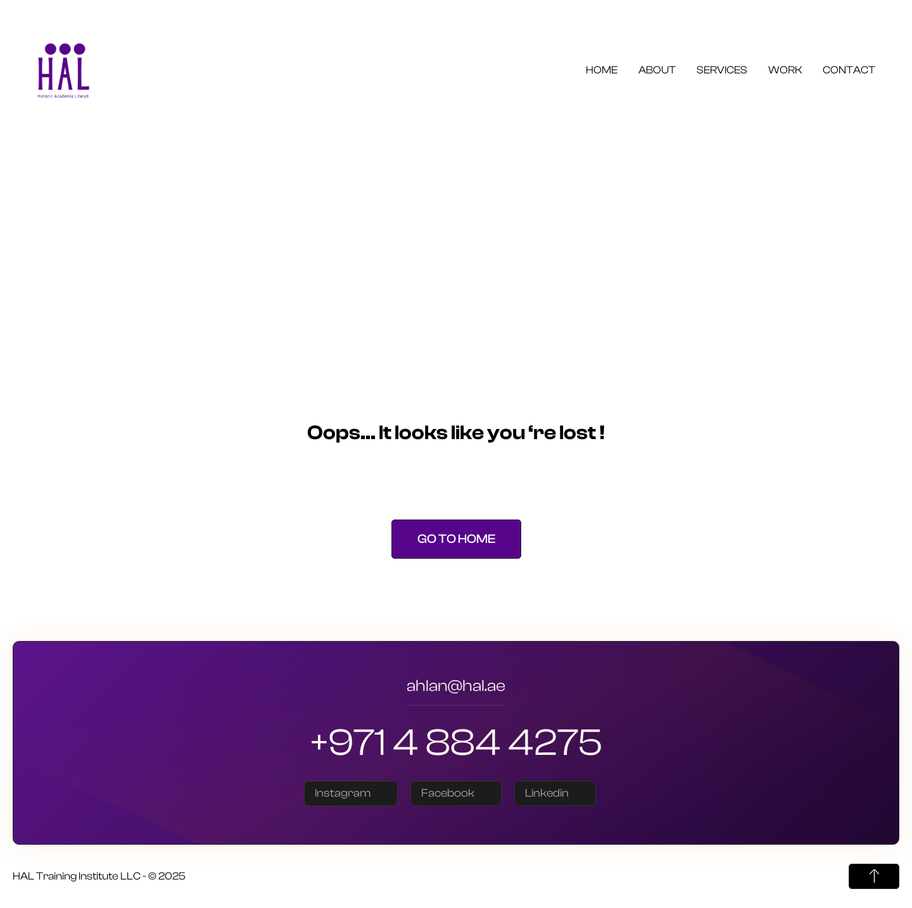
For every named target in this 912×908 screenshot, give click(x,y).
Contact (849, 70)
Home (602, 70)
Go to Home (456, 539)
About (657, 70)
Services (722, 70)
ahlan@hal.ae (456, 687)
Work (785, 70)
